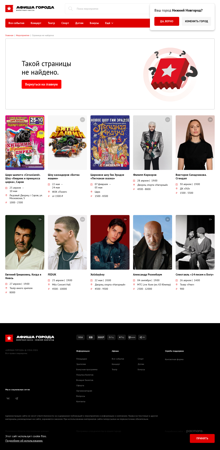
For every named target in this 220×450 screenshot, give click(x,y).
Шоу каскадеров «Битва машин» (63, 176)
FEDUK (52, 274)
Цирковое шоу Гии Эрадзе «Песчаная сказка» (107, 176)
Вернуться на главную (41, 84)
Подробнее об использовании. (24, 440)
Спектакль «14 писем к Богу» (195, 274)
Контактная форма (174, 359)
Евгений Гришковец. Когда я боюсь (23, 276)
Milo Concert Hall (59, 284)
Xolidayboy (97, 274)
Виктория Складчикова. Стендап (191, 176)
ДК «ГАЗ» (183, 188)
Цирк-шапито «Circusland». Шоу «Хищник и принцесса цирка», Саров (22, 178)
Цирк (95, 191)
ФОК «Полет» (57, 191)
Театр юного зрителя (18, 288)
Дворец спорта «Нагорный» (150, 184)
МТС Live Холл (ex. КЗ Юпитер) (152, 284)
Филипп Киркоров (144, 174)
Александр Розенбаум (147, 274)
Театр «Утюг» (185, 284)
